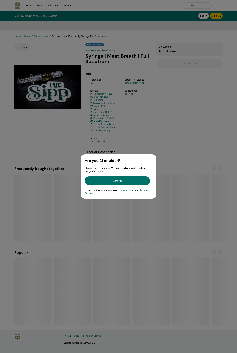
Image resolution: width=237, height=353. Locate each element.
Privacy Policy (127, 190)
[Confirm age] (117, 180)
